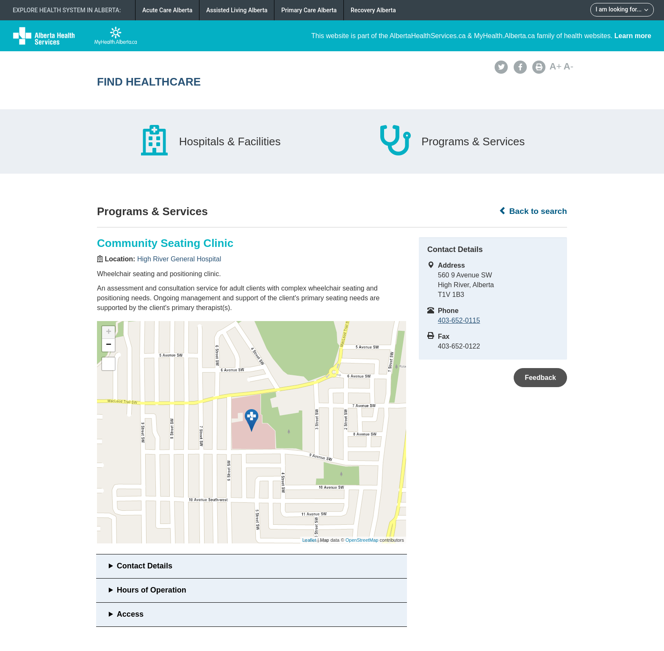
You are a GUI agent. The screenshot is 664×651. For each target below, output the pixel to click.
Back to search (533, 211)
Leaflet (309, 540)
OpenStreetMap (362, 540)
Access (130, 614)
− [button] (108, 345)
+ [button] (108, 332)
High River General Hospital (179, 259)
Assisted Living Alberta (237, 10)
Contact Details (144, 566)
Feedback (540, 377)
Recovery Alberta (373, 10)
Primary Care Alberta (309, 10)
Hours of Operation (151, 590)
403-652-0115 (459, 320)
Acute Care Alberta (167, 10)
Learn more (632, 35)
